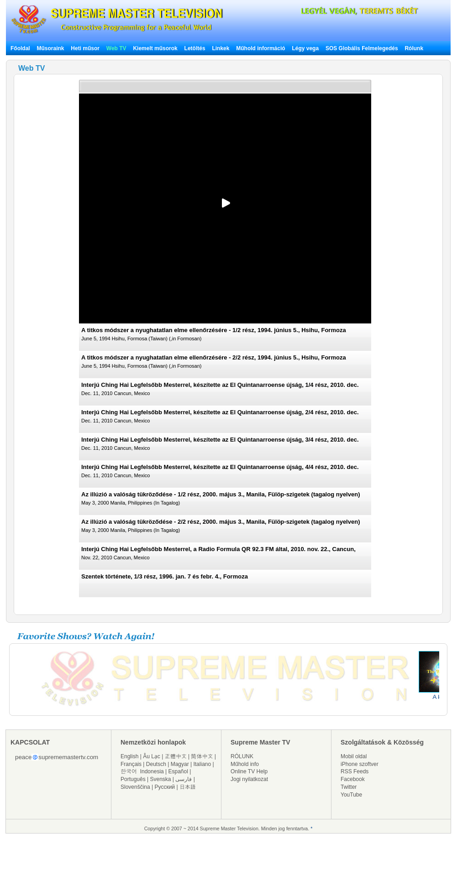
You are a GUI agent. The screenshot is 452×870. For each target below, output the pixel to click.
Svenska (160, 779)
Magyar (180, 764)
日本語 (187, 787)
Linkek (220, 48)
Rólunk (414, 48)
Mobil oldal (354, 756)
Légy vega (305, 48)
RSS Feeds (354, 771)
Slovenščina (135, 787)
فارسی (183, 779)
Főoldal (20, 48)
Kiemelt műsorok (155, 48)
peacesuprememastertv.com (56, 757)
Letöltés (194, 48)
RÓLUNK (242, 756)
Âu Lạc (151, 756)
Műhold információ (260, 48)
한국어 (129, 771)
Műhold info (245, 764)
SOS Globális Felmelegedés (362, 48)
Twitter (349, 787)
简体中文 (202, 756)
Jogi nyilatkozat (249, 779)
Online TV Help (249, 771)
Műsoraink (50, 48)
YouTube (351, 795)
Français (131, 764)
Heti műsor (85, 48)
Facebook (353, 779)
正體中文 (176, 756)
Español (178, 771)
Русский (165, 787)
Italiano (202, 764)
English (129, 756)
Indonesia (152, 771)
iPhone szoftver (359, 764)
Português (133, 779)
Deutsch (156, 764)
